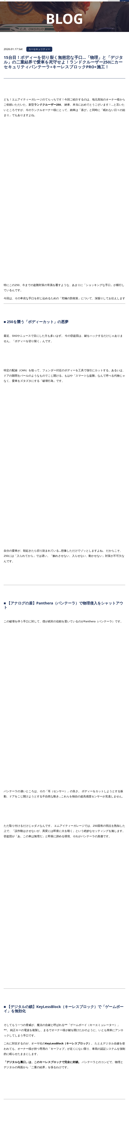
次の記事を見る (111, 939)
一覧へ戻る (64, 928)
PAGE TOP (113, 1078)
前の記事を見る (17, 917)
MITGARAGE (60, 1138)
